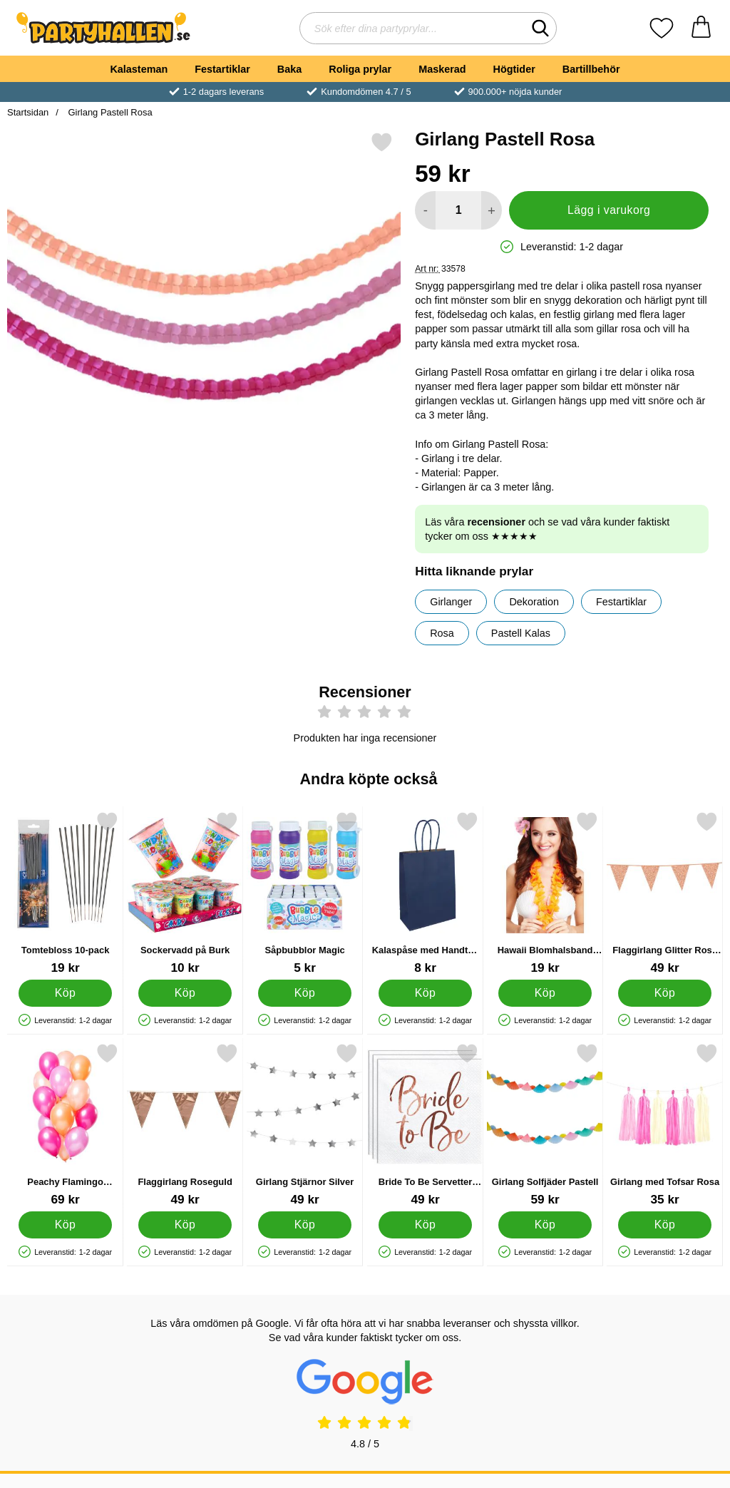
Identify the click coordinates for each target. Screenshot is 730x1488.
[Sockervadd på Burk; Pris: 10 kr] (185, 893)
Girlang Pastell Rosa (109, 112)
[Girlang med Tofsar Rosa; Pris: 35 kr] (665, 1124)
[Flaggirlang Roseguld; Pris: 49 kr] (185, 1124)
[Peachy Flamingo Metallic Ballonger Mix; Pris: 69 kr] (65, 1124)
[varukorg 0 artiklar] (701, 28)
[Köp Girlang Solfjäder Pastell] (545, 1224)
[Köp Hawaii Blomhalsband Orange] (545, 993)
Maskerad (442, 69)
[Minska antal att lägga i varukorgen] (425, 210)
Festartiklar (222, 69)
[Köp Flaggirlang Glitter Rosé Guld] (664, 993)
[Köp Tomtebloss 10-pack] (65, 993)
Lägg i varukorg (608, 210)
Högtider (514, 69)
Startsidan (27, 112)
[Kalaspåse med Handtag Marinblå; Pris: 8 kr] (425, 893)
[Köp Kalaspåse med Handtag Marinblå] (425, 993)
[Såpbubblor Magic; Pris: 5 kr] (305, 893)
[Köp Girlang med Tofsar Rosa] (664, 1224)
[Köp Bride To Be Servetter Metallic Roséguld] (425, 1224)
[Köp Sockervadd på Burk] (185, 993)
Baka (289, 69)
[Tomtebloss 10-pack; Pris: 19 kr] (65, 893)
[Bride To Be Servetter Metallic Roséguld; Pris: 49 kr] (425, 1124)
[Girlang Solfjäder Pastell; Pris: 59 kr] (545, 1124)
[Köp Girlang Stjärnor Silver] (305, 1224)
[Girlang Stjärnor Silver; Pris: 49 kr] (305, 1124)
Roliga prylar (360, 69)
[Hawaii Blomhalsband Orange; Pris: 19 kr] (545, 893)
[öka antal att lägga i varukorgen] (491, 210)
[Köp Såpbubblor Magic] (305, 993)
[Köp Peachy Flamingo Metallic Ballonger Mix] (65, 1224)
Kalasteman (139, 69)
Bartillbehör (591, 69)
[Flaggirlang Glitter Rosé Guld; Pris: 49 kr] (665, 893)
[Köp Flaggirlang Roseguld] (185, 1224)
